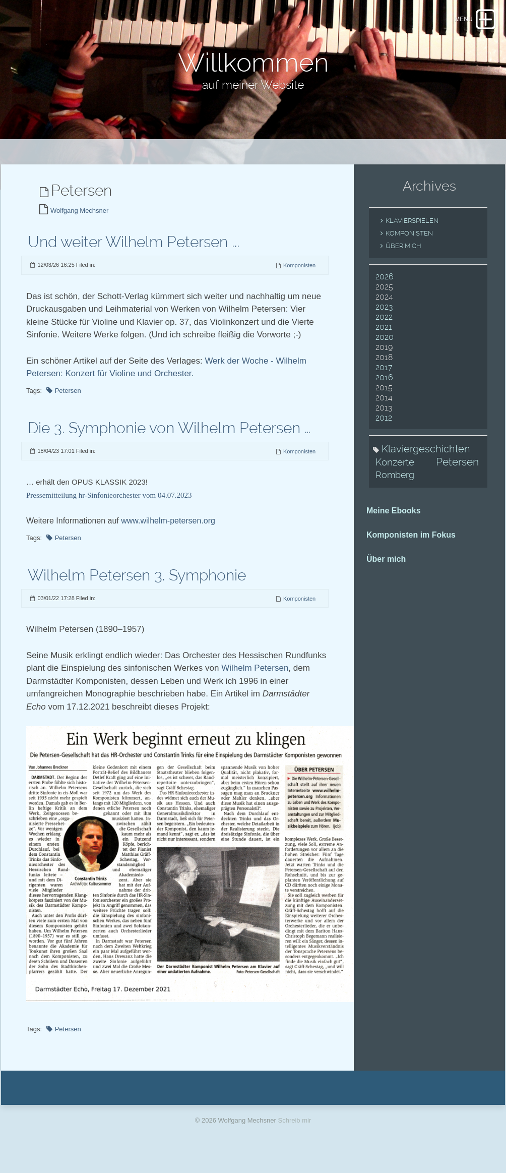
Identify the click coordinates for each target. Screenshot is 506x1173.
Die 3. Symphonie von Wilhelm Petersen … (169, 439)
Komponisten (299, 277)
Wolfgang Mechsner (79, 222)
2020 (384, 349)
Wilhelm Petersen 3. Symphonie (137, 587)
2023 (384, 319)
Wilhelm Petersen (254, 680)
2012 (383, 430)
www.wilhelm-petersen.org (168, 533)
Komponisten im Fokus (411, 547)
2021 (383, 339)
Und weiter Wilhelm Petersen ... (133, 254)
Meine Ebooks (393, 522)
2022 (384, 329)
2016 (384, 389)
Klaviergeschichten (426, 461)
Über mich (403, 258)
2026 (384, 289)
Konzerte (394, 474)
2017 (384, 379)
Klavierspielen (412, 233)
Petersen (68, 402)
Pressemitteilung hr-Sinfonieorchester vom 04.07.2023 (109, 507)
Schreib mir (294, 1132)
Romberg (394, 487)
